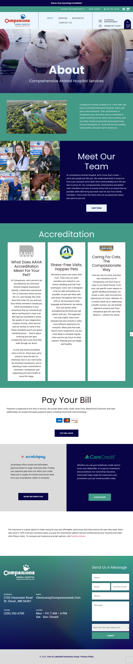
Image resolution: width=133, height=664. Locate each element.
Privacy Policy (87, 656)
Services (63, 18)
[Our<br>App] (127, 22)
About (50, 18)
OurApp (128, 26)
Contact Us (65, 22)
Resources (78, 18)
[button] (37, 116)
